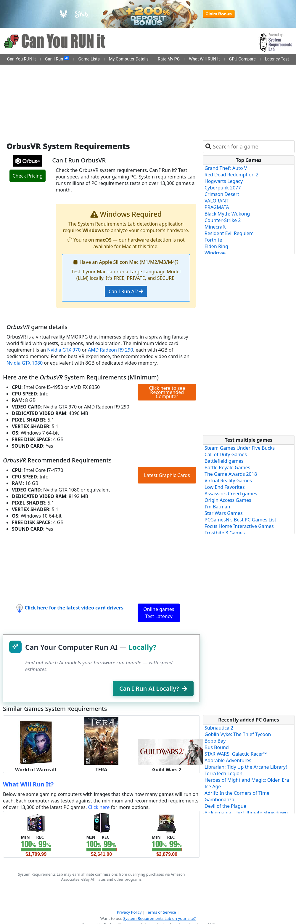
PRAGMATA (217, 207)
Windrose (215, 253)
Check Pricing (27, 176)
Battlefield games (224, 461)
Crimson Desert (222, 194)
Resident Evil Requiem (229, 233)
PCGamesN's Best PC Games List (240, 519)
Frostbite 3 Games (225, 532)
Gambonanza (219, 799)
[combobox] (252, 146)
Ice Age (213, 786)
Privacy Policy (129, 912)
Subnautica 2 (219, 727)
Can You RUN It (21, 59)
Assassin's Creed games (231, 493)
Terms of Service (161, 912)
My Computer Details (129, 59)
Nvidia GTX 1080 (25, 363)
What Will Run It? (28, 784)
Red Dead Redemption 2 (231, 174)
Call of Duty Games (226, 454)
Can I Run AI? (126, 291)
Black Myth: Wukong (227, 213)
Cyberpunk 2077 (223, 187)
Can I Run (57, 59)
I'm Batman (217, 506)
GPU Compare (242, 59)
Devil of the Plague (225, 806)
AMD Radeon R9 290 (110, 350)
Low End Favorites (225, 487)
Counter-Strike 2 (223, 220)
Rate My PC (169, 59)
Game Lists (89, 59)
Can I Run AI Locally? (153, 688)
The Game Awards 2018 (231, 474)
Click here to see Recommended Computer (167, 392)
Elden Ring (216, 246)
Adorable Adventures (228, 760)
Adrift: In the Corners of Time (237, 793)
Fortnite (213, 240)
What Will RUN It (204, 59)
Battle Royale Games (227, 467)
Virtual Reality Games (228, 480)
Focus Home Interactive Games (239, 526)
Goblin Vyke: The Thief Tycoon (238, 734)
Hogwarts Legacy (224, 181)
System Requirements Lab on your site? (159, 918)
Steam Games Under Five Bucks (240, 448)
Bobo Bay (215, 741)
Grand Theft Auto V (226, 168)
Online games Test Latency (158, 613)
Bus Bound (217, 747)
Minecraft (215, 227)
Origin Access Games (228, 500)
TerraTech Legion (223, 773)
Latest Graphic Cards (167, 475)
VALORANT (217, 200)
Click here (99, 807)
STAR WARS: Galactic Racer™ (236, 754)
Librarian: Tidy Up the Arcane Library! (246, 767)
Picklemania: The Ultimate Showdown (246, 812)
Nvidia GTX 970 (64, 350)
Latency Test (277, 59)
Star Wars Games (224, 513)
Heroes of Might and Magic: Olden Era (247, 780)
